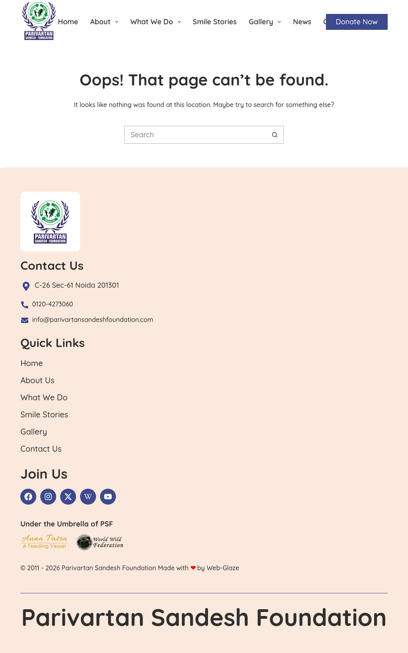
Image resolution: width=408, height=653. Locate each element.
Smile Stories (215, 21)
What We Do (157, 22)
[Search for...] (195, 135)
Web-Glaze (222, 568)
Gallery (266, 22)
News (302, 21)
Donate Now (357, 21)
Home (68, 21)
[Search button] (275, 135)
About (106, 22)
